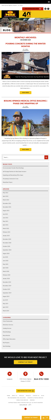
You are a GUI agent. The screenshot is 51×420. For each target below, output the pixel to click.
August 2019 (6, 296)
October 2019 (6, 289)
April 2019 (5, 307)
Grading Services (7, 328)
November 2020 (7, 242)
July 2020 (5, 257)
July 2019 (5, 300)
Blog (42, 395)
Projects (28, 395)
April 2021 (5, 225)
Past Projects (6, 342)
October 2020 (6, 246)
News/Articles (6, 335)
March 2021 (6, 228)
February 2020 (6, 275)
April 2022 (5, 196)
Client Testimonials (7, 321)
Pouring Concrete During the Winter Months (26, 45)
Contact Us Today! (25, 362)
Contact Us (9, 379)
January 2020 (6, 278)
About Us (14, 395)
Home (8, 395)
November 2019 (7, 285)
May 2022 (5, 192)
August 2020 (6, 253)
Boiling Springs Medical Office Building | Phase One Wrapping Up (25, 102)
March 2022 (6, 200)
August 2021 (6, 210)
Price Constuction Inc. (10, 14)
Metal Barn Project (7, 182)
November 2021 (7, 207)
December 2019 (7, 282)
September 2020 (7, 250)
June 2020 (5, 260)
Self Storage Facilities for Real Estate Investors (14, 171)
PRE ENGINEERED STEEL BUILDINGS (17, 397)
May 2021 (5, 221)
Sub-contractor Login (33, 8)
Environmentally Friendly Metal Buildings (13, 168)
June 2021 (5, 217)
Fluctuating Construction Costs (10, 178)
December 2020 (7, 239)
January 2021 (6, 235)
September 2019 (7, 293)
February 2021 (6, 232)
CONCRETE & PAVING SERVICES (35, 397)
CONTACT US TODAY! (31, 417)
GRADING (32, 400)
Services (21, 395)
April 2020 (5, 267)
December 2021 (7, 203)
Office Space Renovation (9, 339)
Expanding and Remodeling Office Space (13, 175)
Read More (25, 92)
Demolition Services (8, 324)
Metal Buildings (7, 332)
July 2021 (5, 214)
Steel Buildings (6, 346)
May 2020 (5, 264)
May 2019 (5, 303)
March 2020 (6, 271)
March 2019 (6, 310)
